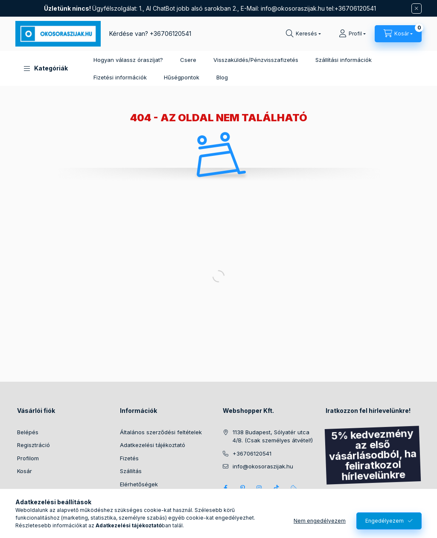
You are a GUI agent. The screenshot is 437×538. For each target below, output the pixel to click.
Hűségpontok (181, 77)
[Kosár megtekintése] (398, 33)
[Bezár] (416, 8)
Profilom (28, 458)
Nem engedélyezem (320, 521)
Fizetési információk (120, 77)
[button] (45, 68)
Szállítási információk (343, 59)
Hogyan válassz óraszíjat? (128, 59)
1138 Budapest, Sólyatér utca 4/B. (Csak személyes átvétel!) (273, 436)
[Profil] (352, 33)
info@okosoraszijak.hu (293, 8)
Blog (222, 77)
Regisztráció (33, 445)
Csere (188, 59)
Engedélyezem (384, 521)
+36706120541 (170, 33)
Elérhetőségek (139, 484)
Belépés (27, 432)
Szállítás (131, 471)
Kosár (24, 471)
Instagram (259, 488)
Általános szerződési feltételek (161, 432)
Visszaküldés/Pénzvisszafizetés (255, 59)
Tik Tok (276, 488)
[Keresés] (303, 33)
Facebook (225, 488)
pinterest (242, 488)
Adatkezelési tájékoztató (152, 445)
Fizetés (129, 458)
